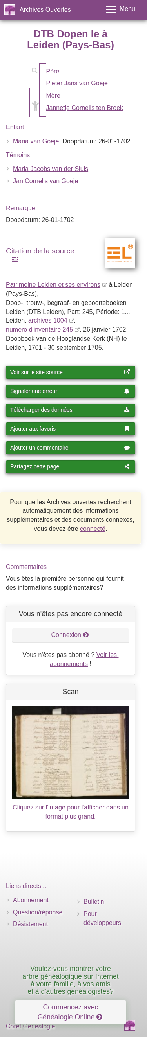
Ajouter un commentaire (70, 447)
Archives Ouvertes (45, 9)
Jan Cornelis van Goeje (45, 181)
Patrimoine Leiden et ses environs (53, 284)
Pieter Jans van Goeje (77, 83)
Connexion (70, 634)
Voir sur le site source (70, 372)
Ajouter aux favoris (70, 429)
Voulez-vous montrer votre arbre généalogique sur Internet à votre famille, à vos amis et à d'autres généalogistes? (70, 980)
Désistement (30, 924)
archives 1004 (47, 320)
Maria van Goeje (36, 141)
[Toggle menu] (120, 9)
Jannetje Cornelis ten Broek (84, 108)
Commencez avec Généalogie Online (70, 1012)
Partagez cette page (70, 466)
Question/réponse (37, 912)
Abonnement (31, 900)
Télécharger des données (70, 410)
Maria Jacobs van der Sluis (50, 168)
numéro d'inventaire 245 (39, 329)
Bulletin (93, 901)
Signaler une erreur (70, 391)
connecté (92, 528)
